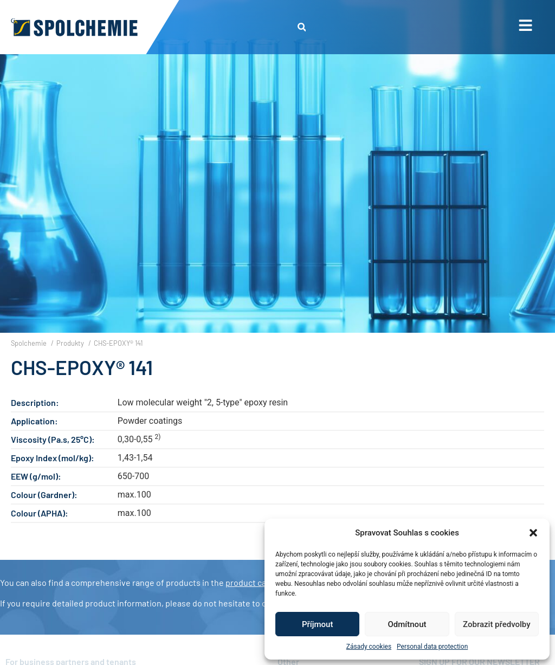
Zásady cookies (368, 646)
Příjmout (317, 624)
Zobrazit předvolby (497, 624)
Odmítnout (407, 624)
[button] (533, 532)
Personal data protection (432, 646)
